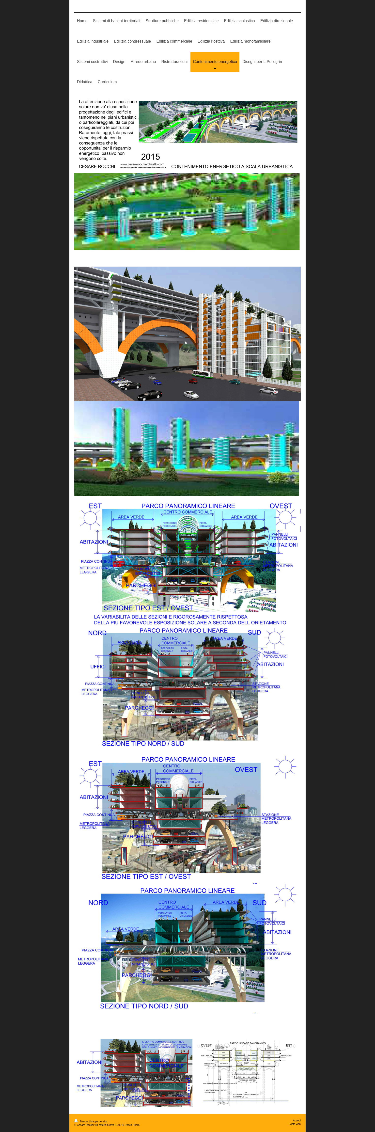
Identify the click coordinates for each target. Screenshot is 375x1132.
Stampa (81, 1121)
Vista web (295, 1124)
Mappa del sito (98, 1121)
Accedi (297, 1120)
